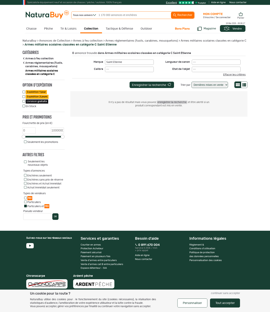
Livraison (37, 101)
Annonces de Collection (54, 40)
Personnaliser (192, 303)
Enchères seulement (39, 175)
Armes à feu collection (88, 40)
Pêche (48, 28)
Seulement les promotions (42, 142)
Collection (91, 28)
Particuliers (34, 202)
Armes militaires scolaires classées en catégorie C (213, 40)
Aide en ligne (218, 2)
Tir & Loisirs (68, 28)
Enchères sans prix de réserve (45, 179)
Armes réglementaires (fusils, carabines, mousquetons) (141, 40)
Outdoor (146, 28)
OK (55, 216)
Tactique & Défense (119, 28)
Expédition (36, 92)
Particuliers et (38, 206)
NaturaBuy (29, 40)
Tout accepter (225, 303)
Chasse (31, 28)
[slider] (24, 137)
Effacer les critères (234, 74)
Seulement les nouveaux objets (38, 163)
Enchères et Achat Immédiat (44, 183)
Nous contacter (238, 2)
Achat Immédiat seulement (43, 187)
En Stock (31, 106)
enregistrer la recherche (172, 102)
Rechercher (182, 15)
